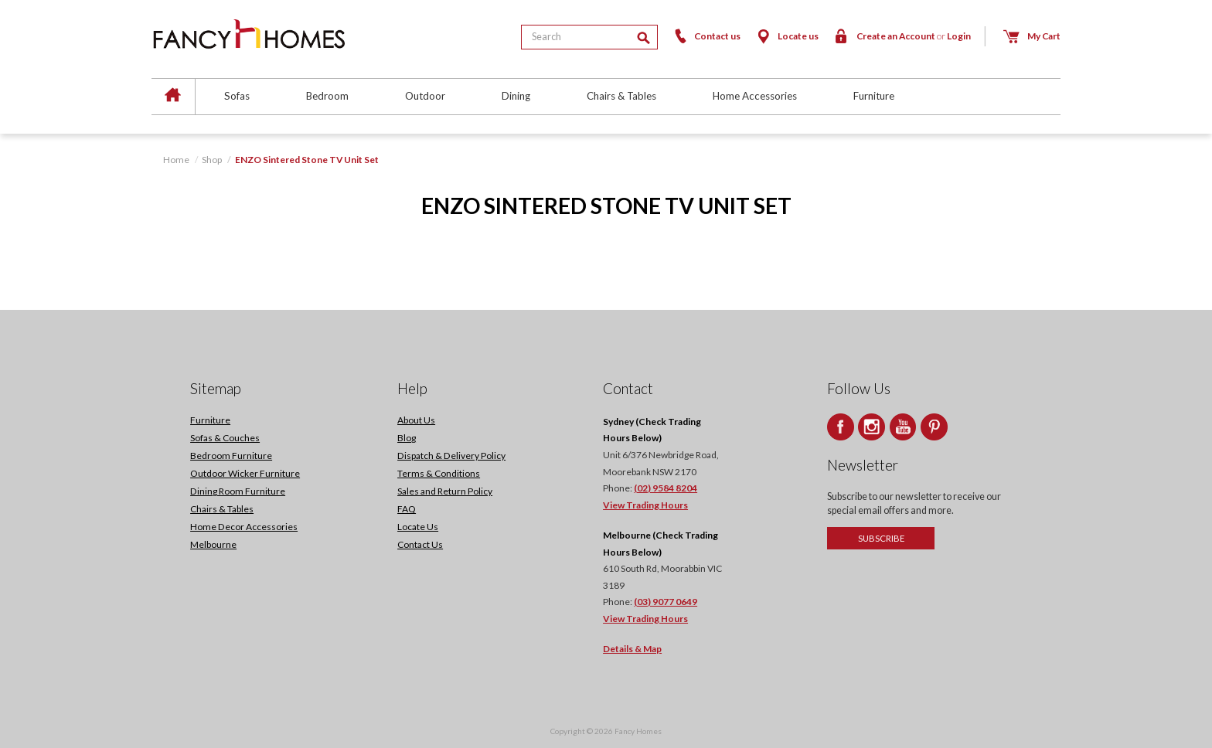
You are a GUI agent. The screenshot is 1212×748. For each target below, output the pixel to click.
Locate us (786, 36)
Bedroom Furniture (231, 455)
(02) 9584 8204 (665, 488)
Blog (406, 438)
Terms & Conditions (438, 473)
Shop (212, 159)
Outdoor (425, 96)
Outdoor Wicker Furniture (245, 473)
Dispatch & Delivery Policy (451, 455)
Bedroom (327, 96)
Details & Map (632, 648)
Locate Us (417, 526)
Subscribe (881, 538)
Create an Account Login (902, 36)
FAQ (406, 509)
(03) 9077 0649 (665, 601)
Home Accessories (755, 96)
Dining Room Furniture (237, 491)
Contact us (706, 36)
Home (176, 159)
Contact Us (420, 544)
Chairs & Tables (621, 96)
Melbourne (213, 544)
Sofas (237, 96)
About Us (416, 420)
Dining (516, 96)
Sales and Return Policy (444, 491)
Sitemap (215, 388)
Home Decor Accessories (244, 526)
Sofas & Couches (225, 438)
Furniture (873, 96)
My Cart (1031, 36)
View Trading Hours (645, 505)
